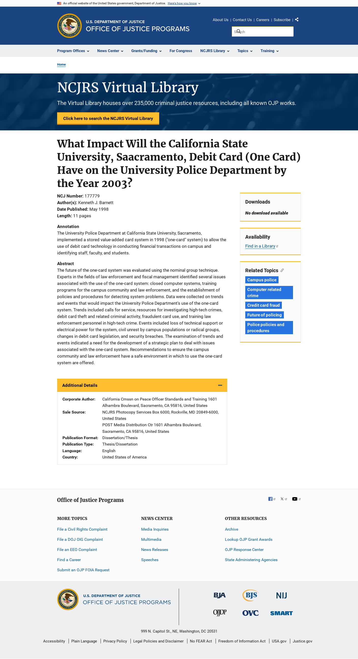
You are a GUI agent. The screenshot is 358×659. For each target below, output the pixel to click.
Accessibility (54, 641)
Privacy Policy (115, 641)
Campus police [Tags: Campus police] (261, 279)
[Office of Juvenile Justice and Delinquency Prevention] (219, 614)
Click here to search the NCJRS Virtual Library (108, 118)
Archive (231, 529)
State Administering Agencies (251, 559)
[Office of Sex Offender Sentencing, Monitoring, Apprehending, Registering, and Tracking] (281, 611)
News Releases (154, 549)
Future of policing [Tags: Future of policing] (264, 314)
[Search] (263, 31)
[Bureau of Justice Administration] (220, 593)
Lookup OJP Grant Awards (248, 539)
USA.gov (279, 641)
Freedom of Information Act (242, 641)
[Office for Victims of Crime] (250, 612)
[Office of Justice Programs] (69, 25)
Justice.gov (302, 641)
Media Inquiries (155, 529)
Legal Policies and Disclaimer (158, 641)
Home (61, 64)
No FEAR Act (201, 641)
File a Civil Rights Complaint (82, 529)
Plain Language (84, 641)
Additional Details (79, 385)
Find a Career (69, 559)
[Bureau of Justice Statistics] (250, 599)
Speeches (149, 559)
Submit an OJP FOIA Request (83, 570)
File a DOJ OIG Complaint (80, 539)
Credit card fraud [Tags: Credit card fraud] (263, 305)
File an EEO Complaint (77, 549)
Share (298, 21)
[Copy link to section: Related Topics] (281, 269)
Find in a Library (262, 246)
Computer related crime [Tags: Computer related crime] (264, 292)
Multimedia (151, 539)
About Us (221, 20)
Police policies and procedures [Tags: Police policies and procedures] (265, 327)
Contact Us (242, 20)
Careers (262, 20)
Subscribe (282, 20)
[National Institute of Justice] (281, 593)
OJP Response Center (244, 549)
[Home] (137, 25)
